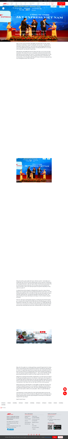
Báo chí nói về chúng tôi (35, 427)
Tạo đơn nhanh (53, 4)
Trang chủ (12, 4)
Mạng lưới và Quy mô (35, 422)
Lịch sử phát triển (34, 420)
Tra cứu (21, 4)
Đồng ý (54, 437)
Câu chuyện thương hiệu (35, 417)
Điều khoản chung (48, 437)
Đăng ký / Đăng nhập (61, 4)
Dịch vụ (26, 4)
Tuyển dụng (39, 4)
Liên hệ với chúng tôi (28, 418)
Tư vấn (47, 4)
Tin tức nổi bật (34, 425)
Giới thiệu (17, 4)
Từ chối (60, 437)
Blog (44, 3)
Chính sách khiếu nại (28, 422)
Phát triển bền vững (32, 4)
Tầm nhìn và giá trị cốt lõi (35, 419)
